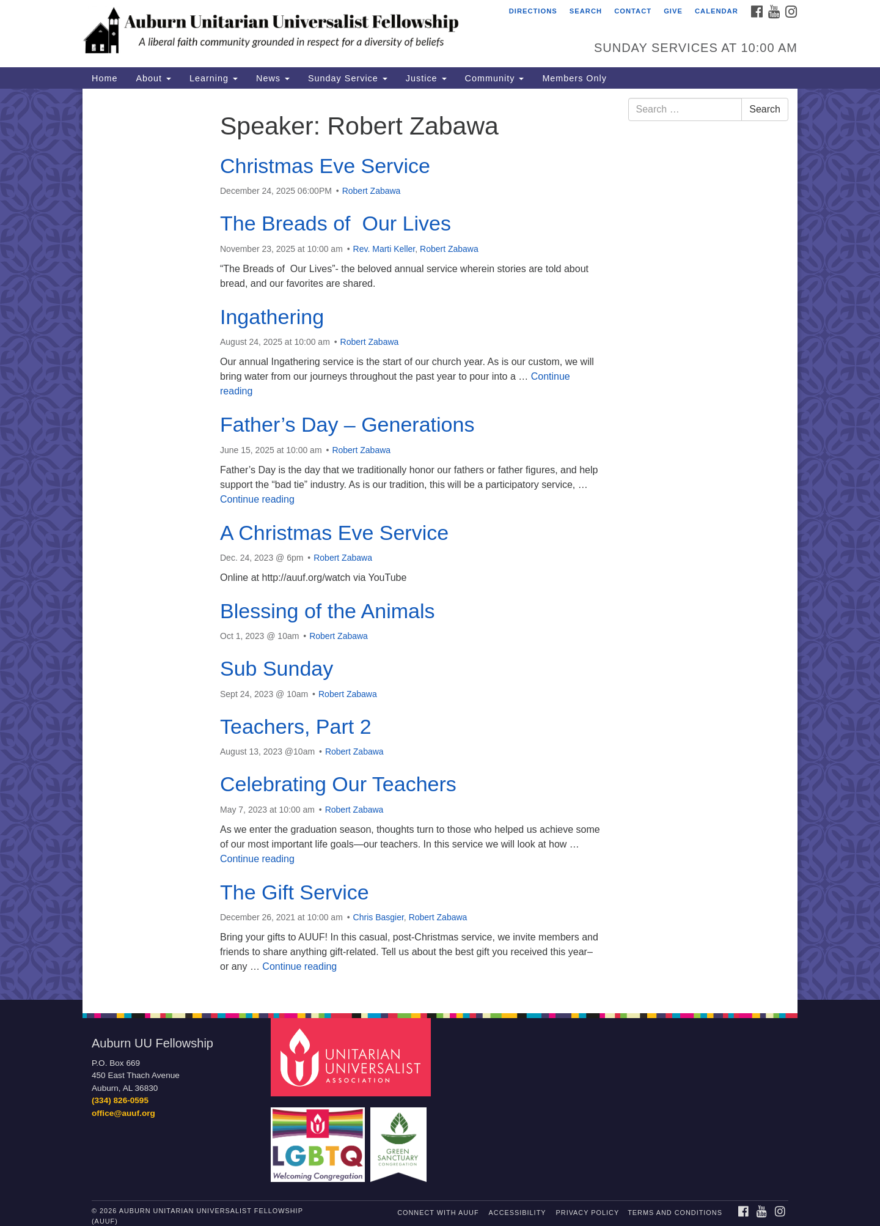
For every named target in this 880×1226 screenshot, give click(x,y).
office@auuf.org (123, 1113)
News (273, 78)
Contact (632, 11)
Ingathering (272, 316)
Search (586, 11)
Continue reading (257, 499)
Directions (533, 11)
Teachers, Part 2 (296, 726)
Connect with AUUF (438, 1212)
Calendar (716, 11)
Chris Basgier (378, 917)
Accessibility (517, 1212)
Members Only (574, 78)
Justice (426, 78)
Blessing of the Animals (327, 610)
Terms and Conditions (675, 1212)
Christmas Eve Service (325, 165)
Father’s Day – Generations (347, 424)
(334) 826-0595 (120, 1100)
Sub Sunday (276, 668)
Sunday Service (347, 78)
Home (104, 78)
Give (673, 11)
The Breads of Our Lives (335, 223)
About (153, 78)
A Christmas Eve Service (334, 532)
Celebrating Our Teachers (338, 784)
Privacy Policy (588, 1212)
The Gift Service (294, 892)
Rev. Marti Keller (384, 249)
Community (494, 78)
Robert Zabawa (371, 191)
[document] (440, 544)
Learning (213, 78)
